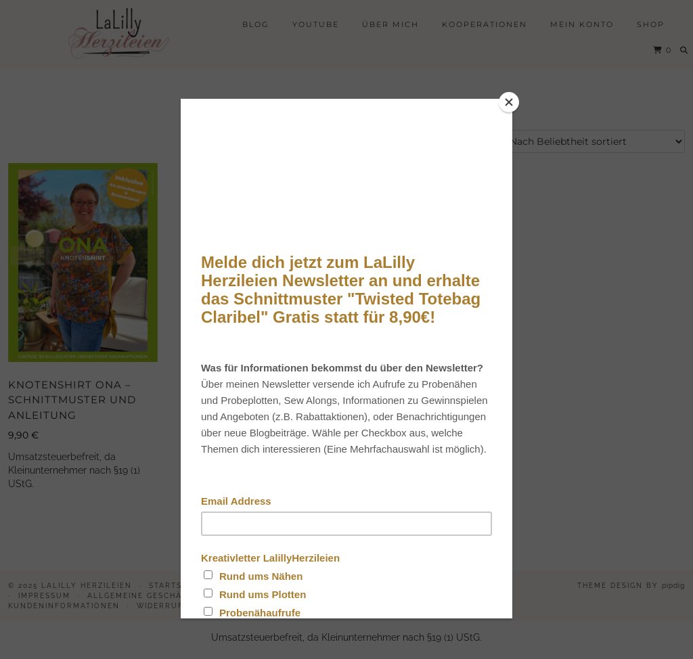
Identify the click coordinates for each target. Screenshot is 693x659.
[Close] (509, 102)
